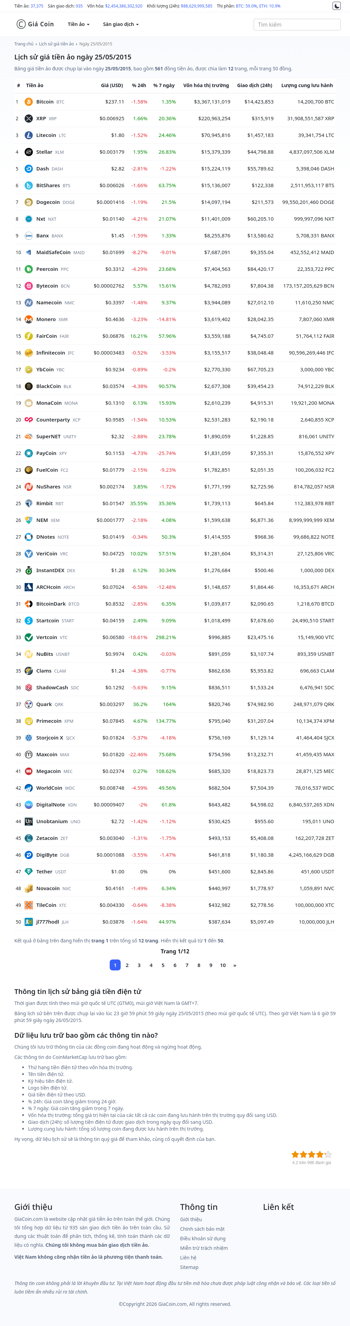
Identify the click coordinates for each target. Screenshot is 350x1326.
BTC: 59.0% (246, 6)
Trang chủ (23, 44)
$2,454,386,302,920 (124, 6)
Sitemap (189, 1267)
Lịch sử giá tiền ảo (56, 44)
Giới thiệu (191, 1219)
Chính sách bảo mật (202, 1229)
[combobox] (297, 24)
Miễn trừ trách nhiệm (204, 1248)
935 (79, 6)
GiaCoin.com (172, 1304)
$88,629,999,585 (196, 6)
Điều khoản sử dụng (203, 1238)
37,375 (36, 6)
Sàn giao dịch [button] (121, 24)
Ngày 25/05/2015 (95, 44)
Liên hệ (188, 1257)
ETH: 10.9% (269, 6)
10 (223, 965)
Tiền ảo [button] (78, 24)
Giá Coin (35, 24)
